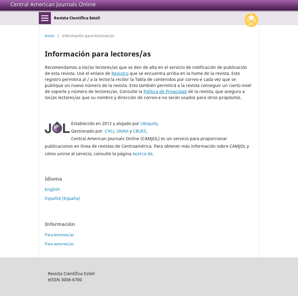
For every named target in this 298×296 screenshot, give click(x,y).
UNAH (122, 131)
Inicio (50, 35)
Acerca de (143, 153)
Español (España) (62, 198)
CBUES (139, 131)
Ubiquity (149, 123)
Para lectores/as (59, 234)
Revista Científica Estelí (77, 18)
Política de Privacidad (165, 91)
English (52, 189)
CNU (109, 131)
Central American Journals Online (53, 4)
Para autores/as (59, 243)
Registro (119, 73)
